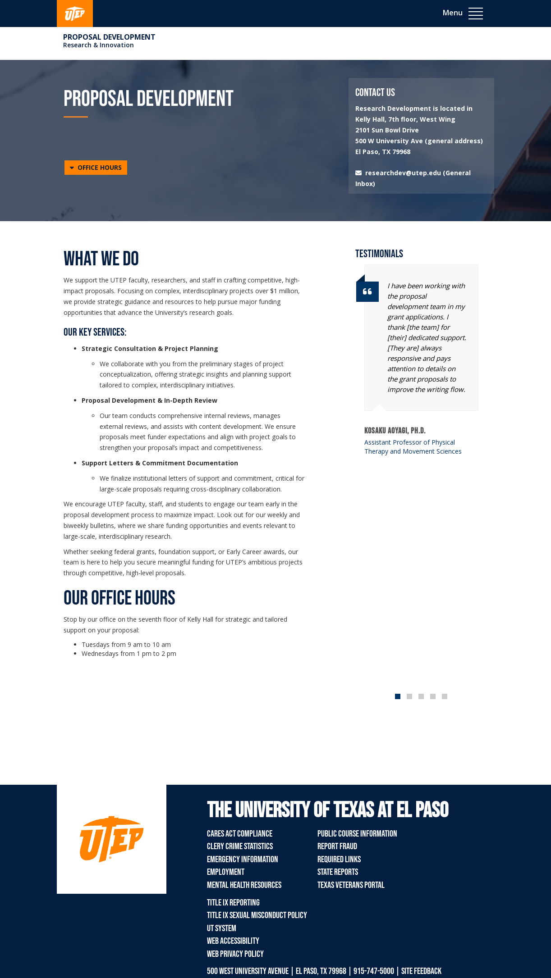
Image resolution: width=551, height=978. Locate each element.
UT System (221, 928)
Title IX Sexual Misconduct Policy (257, 915)
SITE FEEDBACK (421, 971)
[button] (95, 167)
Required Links (339, 859)
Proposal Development (109, 37)
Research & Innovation (98, 45)
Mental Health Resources (244, 885)
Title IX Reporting (233, 902)
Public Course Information (357, 833)
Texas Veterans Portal (351, 885)
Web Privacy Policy (235, 954)
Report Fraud (337, 846)
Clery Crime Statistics (240, 846)
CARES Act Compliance (239, 833)
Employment (225, 872)
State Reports (337, 872)
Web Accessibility (233, 941)
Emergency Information (242, 859)
